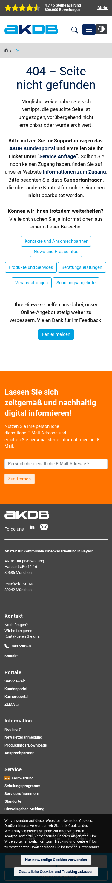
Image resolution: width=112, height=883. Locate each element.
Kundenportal (15, 689)
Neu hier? (12, 729)
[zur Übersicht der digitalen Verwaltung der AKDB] (56, 7)
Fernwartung (22, 778)
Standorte (12, 801)
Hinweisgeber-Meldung (24, 809)
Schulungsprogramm (22, 786)
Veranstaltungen (31, 282)
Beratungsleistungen (82, 267)
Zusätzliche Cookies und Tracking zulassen (56, 871)
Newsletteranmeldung (23, 737)
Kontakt (11, 656)
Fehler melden (56, 334)
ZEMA (9, 704)
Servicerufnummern (21, 793)
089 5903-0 (21, 646)
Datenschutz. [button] (89, 847)
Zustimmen (19, 479)
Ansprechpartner (19, 753)
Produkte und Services (31, 267)
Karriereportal (16, 696)
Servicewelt (14, 681)
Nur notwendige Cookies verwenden (56, 859)
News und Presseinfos (56, 251)
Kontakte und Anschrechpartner (56, 241)
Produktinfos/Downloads (25, 745)
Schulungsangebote (76, 282)
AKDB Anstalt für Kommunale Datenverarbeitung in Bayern (31, 29)
